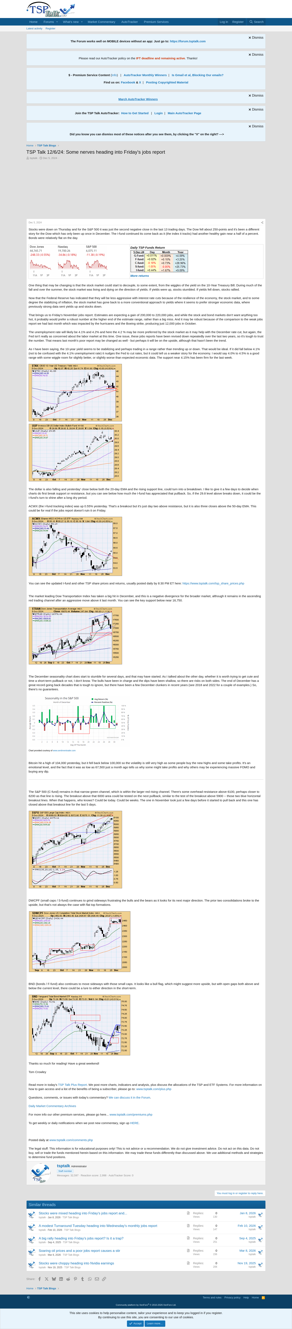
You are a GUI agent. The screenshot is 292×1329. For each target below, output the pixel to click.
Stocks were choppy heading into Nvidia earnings (76, 1263)
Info (114, 75)
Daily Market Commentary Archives (52, 1106)
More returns (139, 275)
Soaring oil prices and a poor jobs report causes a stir (79, 1251)
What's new (71, 21)
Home (33, 21)
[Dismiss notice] (255, 38)
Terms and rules (212, 1297)
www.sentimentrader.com (64, 750)
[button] (57, 22)
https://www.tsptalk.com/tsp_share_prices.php (213, 583)
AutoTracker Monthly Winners (145, 75)
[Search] (256, 22)
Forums (49, 21)
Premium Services (156, 21)
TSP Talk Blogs (70, 1217)
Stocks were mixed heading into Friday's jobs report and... (83, 1213)
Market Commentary (101, 21)
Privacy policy (232, 1297)
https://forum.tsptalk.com (188, 41)
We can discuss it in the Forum (129, 1097)
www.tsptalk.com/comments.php (71, 1140)
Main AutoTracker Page (184, 113)
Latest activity (34, 28)
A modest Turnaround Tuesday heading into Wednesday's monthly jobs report (98, 1226)
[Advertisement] (146, 190)
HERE (134, 1123)
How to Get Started (135, 113)
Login (159, 113)
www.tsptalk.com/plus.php (153, 1089)
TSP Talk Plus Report (72, 1084)
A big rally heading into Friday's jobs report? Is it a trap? (81, 1238)
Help (246, 1297)
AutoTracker (129, 21)
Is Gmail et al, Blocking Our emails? (197, 75)
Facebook (128, 82)
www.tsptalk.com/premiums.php (131, 1114)
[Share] (262, 222)
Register (50, 28)
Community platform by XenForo (146, 1305)
